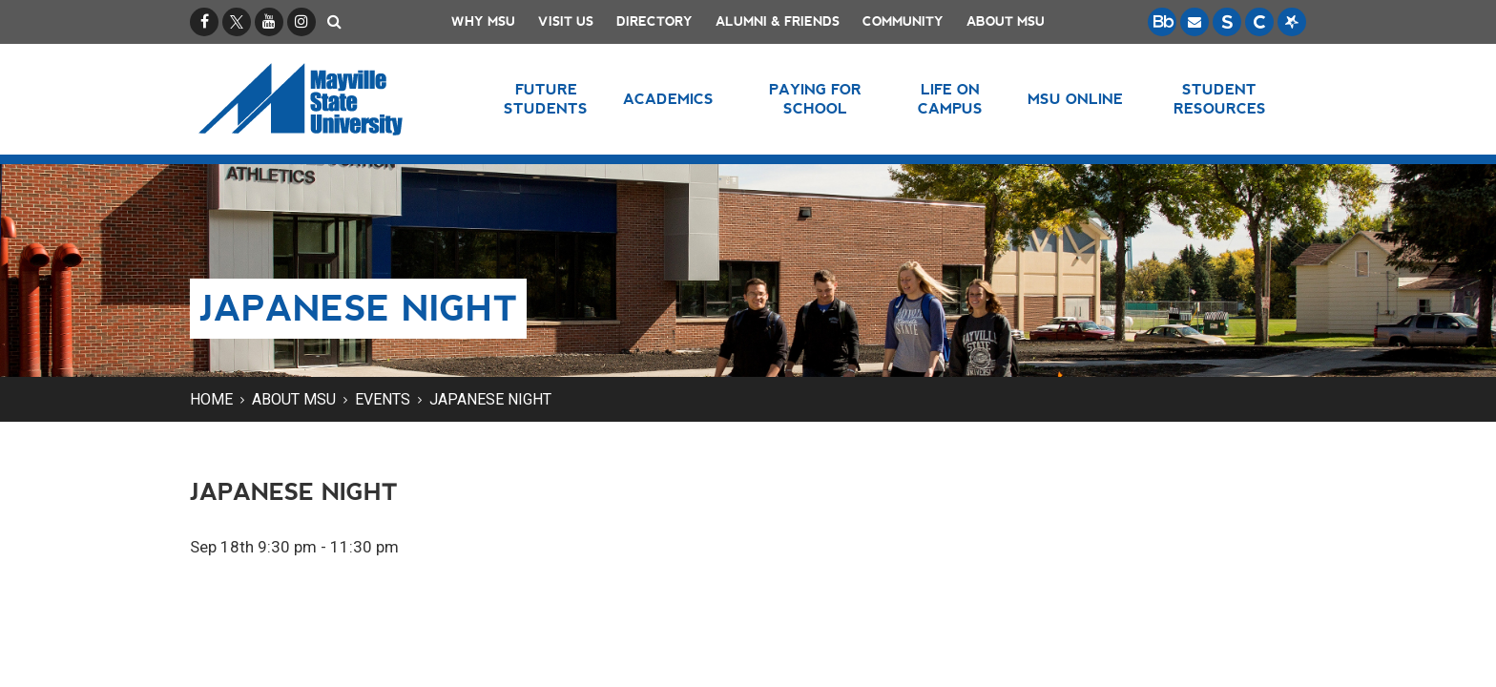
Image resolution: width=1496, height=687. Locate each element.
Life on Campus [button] (950, 98)
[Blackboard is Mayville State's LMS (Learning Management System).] (1162, 22)
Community (903, 21)
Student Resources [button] (1220, 98)
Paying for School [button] (815, 98)
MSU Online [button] (1075, 99)
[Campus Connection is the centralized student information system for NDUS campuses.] (1259, 22)
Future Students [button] (546, 98)
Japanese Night (490, 399)
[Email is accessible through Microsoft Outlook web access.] (1194, 22)
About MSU (1005, 21)
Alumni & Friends (778, 21)
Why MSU (483, 21)
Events (382, 399)
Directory (654, 21)
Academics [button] (668, 99)
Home (211, 399)
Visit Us (565, 21)
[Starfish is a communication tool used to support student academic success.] (1292, 22)
